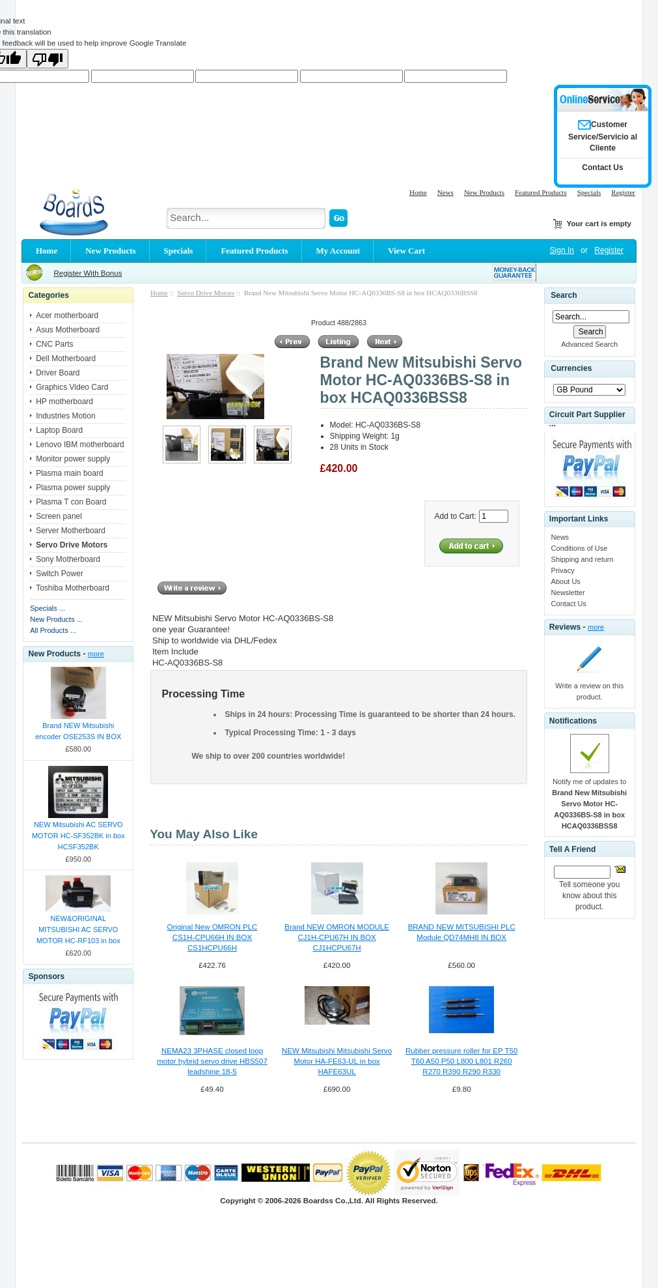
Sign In (562, 250)
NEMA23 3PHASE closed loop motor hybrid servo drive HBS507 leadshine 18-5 (212, 1061)
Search (564, 295)
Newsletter (568, 592)
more (96, 654)
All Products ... (53, 630)
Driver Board (57, 372)
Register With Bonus (87, 273)
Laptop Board (59, 430)
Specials (589, 192)
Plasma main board (69, 473)
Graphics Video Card (72, 387)
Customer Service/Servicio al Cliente (602, 136)
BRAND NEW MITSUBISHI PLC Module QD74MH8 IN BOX (461, 932)
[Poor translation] (47, 58)
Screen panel (59, 516)
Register (623, 192)
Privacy (563, 570)
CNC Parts (54, 344)
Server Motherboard (70, 530)
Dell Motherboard (66, 358)
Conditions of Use (579, 548)
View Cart (406, 251)
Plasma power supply (73, 487)
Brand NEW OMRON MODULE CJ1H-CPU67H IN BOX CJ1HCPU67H (336, 937)
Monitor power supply (73, 458)
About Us (566, 581)
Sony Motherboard (68, 559)
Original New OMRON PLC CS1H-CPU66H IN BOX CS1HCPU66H (212, 937)
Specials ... (47, 608)
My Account (338, 251)
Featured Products (541, 192)
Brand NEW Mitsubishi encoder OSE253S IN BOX (78, 731)
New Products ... (56, 619)
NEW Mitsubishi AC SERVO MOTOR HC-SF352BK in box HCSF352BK (78, 836)
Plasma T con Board (71, 501)
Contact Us (568, 603)
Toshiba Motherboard (72, 588)
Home (418, 192)
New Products (484, 192)
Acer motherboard (67, 315)
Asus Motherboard (68, 329)
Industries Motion (65, 415)
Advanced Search (589, 344)
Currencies (571, 368)
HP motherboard (64, 401)
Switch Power (59, 573)
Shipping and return (582, 559)
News (445, 192)
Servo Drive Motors (205, 293)
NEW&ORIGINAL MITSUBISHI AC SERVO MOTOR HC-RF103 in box (78, 929)
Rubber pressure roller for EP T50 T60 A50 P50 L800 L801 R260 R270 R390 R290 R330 (461, 1061)
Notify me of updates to (589, 804)
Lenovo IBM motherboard (80, 444)
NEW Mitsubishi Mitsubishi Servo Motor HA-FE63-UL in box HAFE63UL (337, 1061)
